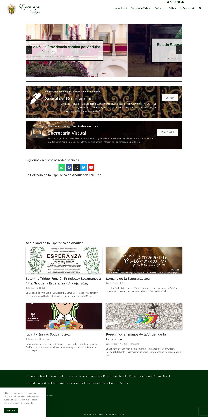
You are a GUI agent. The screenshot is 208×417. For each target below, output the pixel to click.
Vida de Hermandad (130, 344)
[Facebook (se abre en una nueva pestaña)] (171, 2)
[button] (103, 73)
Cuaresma (80, 57)
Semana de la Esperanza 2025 (128, 279)
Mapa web (30, 405)
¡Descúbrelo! (167, 132)
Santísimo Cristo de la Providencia (120, 57)
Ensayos (45, 339)
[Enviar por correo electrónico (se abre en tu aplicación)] (182, 2)
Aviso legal (31, 390)
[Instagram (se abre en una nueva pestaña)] (175, 2)
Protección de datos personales (39, 395)
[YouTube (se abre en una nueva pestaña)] (179, 2)
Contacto (30, 400)
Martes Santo (101, 57)
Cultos (44, 288)
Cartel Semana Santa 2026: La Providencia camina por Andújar (104, 47)
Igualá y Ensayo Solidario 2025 (49, 334)
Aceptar (11, 410)
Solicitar (170, 98)
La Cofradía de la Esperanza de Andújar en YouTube (63, 175)
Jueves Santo (90, 57)
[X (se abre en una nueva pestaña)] (168, 2)
